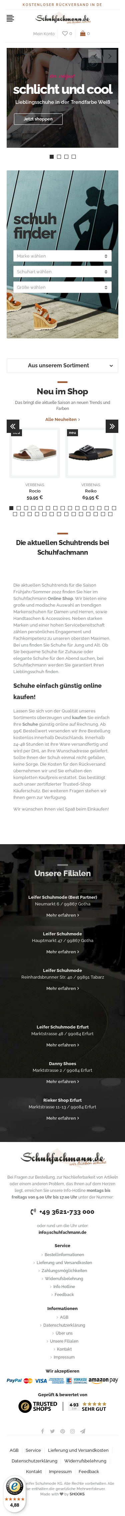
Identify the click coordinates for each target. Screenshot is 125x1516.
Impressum (64, 1357)
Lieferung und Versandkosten (64, 1262)
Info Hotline (64, 1286)
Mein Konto (44, 34)
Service (33, 1450)
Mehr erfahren (61, 915)
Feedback (64, 1294)
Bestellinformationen (64, 1254)
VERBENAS (34, 485)
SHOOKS (77, 1494)
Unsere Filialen (64, 1341)
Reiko (91, 491)
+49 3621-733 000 (62, 1212)
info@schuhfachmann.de (62, 1232)
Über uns (64, 1333)
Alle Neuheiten (61, 419)
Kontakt (64, 1349)
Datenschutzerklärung (64, 1325)
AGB (64, 1317)
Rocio (35, 491)
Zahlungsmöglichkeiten (64, 1270)
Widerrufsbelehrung (64, 1278)
